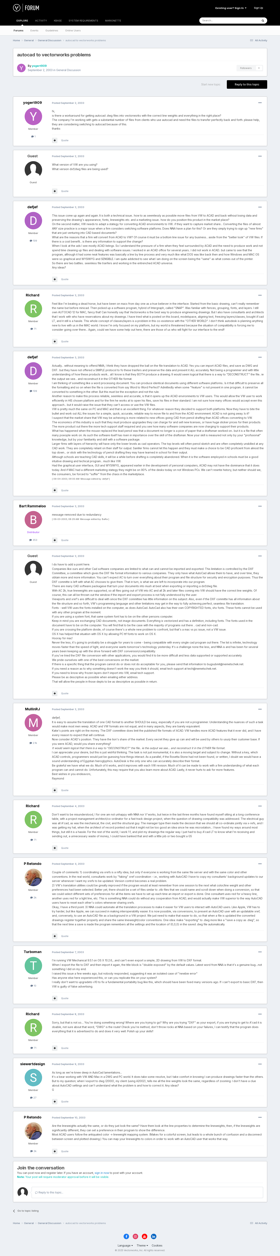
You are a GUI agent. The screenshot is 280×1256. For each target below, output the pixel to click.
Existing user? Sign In (230, 7)
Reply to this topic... (49, 1192)
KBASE (58, 20)
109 (33, 240)
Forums (18, 30)
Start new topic (210, 84)
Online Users (73, 30)
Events (34, 30)
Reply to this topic (247, 84)
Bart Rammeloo (32, 506)
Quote (64, 140)
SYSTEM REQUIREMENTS (83, 20)
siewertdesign (32, 1064)
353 (33, 539)
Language (125, 1245)
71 (33, 328)
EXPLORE (22, 22)
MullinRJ (32, 709)
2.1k (33, 742)
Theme (142, 1245)
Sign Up (258, 7)
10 (33, 985)
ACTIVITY (41, 20)
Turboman (33, 952)
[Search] (219, 20)
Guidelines (51, 30)
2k (33, 897)
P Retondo (32, 864)
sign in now (102, 1172)
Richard (32, 295)
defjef (32, 207)
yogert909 (39, 65)
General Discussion (68, 70)
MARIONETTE (113, 20)
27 (33, 1097)
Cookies (157, 1245)
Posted (68, 102)
